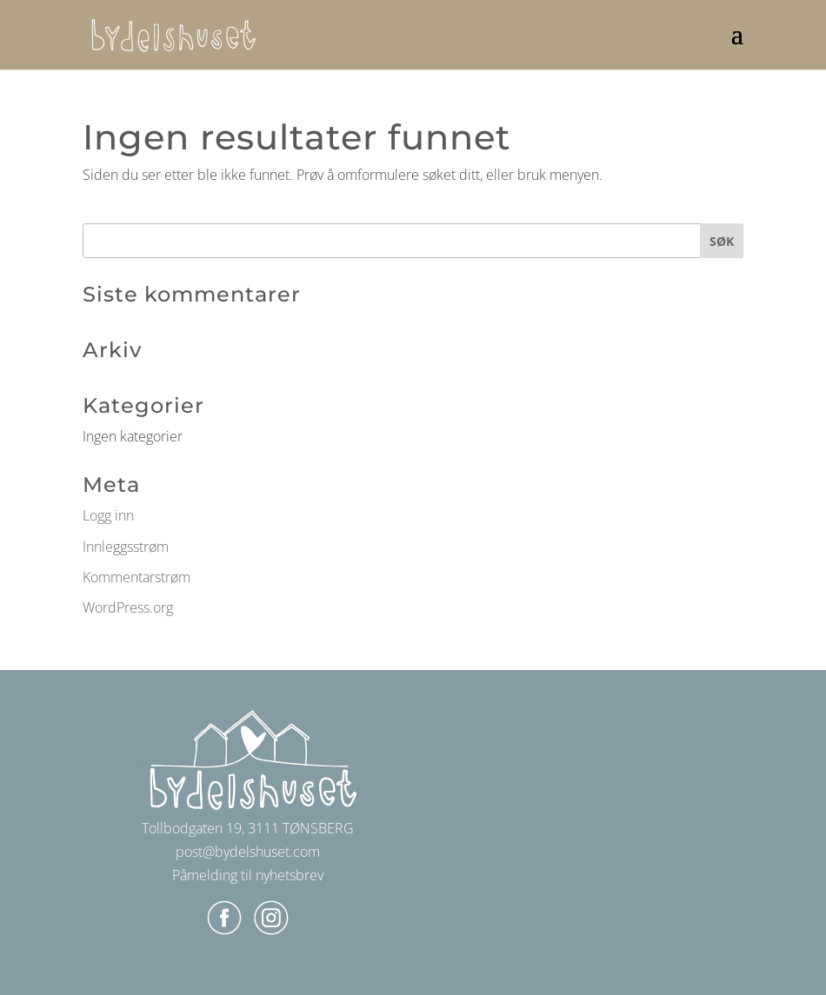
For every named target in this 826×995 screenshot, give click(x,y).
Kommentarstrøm (136, 577)
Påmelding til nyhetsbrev (247, 875)
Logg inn (108, 515)
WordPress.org (128, 607)
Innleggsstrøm (126, 546)
